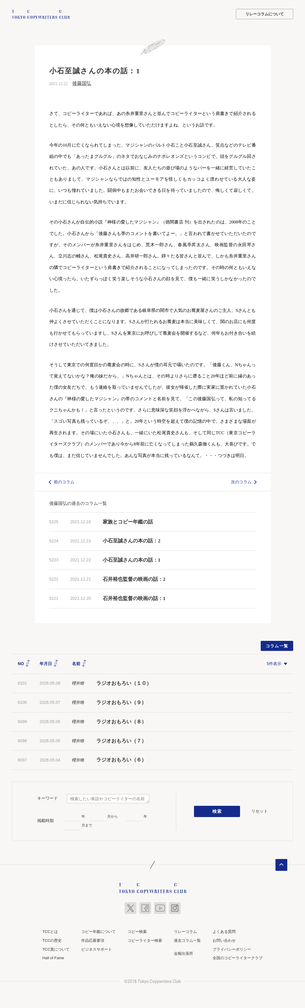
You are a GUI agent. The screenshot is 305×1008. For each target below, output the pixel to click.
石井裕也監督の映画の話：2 (134, 579)
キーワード (47, 798)
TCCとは (50, 931)
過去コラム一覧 (187, 940)
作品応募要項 (92, 940)
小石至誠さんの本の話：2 (132, 541)
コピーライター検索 (145, 940)
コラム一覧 (277, 645)
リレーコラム (185, 931)
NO (24, 663)
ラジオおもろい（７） (121, 740)
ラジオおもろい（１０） (123, 683)
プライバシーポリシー (232, 949)
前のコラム (64, 481)
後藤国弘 (81, 82)
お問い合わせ (224, 940)
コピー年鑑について (98, 931)
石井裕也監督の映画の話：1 (134, 598)
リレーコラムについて (264, 14)
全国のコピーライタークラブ (237, 957)
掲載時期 (45, 820)
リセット (259, 810)
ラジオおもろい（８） (121, 721)
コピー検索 (137, 931)
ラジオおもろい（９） (121, 702)
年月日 (49, 663)
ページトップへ (281, 865)
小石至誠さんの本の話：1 (132, 560)
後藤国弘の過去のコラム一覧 (78, 502)
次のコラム (241, 481)
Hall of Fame (53, 957)
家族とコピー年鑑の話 (128, 521)
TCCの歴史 (52, 940)
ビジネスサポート (96, 949)
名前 (79, 663)
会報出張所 (183, 953)
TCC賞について (56, 949)
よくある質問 (224, 931)
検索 (217, 811)
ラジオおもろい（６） (121, 760)
